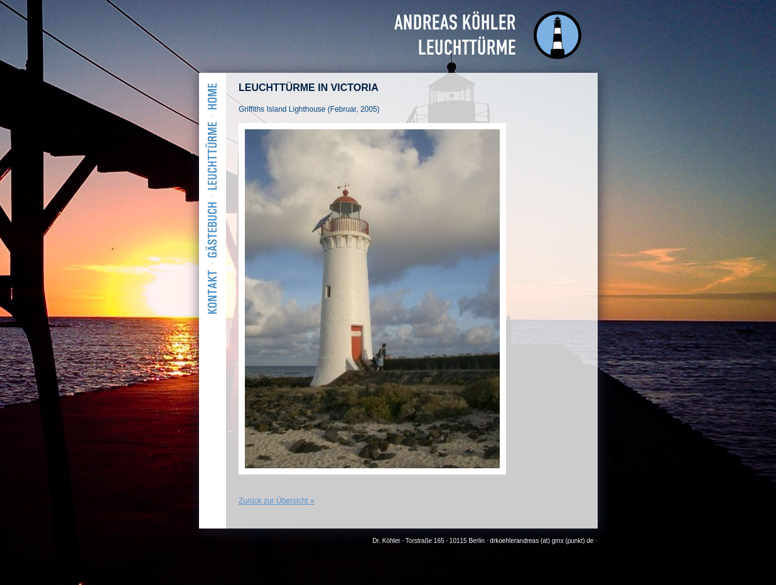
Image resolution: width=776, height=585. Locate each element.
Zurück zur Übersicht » (277, 500)
